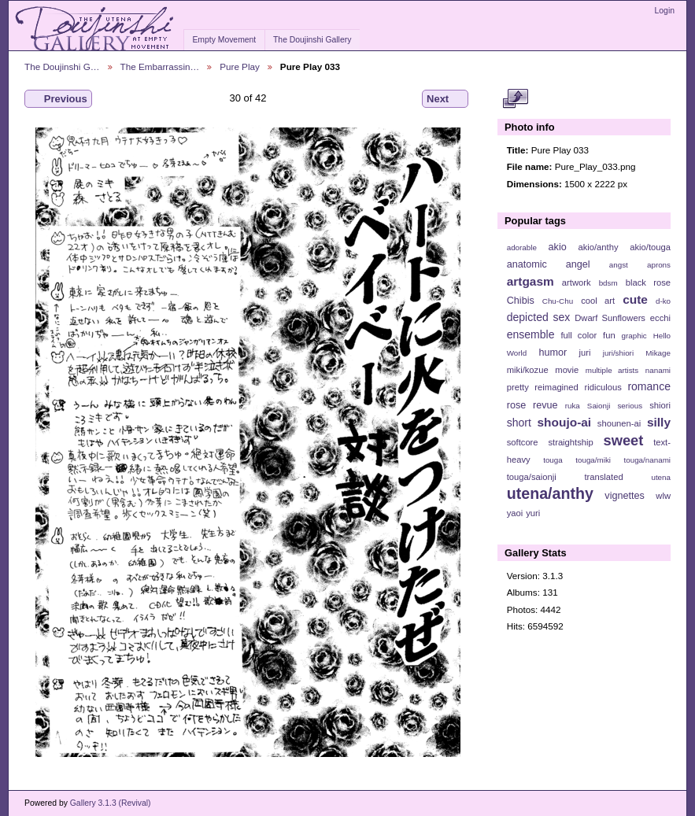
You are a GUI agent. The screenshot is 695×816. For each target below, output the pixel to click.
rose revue (532, 405)
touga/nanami (647, 460)
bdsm (608, 283)
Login (665, 10)
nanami (658, 370)
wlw (663, 495)
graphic (634, 335)
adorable (522, 247)
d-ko (663, 301)
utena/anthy (550, 493)
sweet (624, 440)
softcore (522, 442)
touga (553, 460)
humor (552, 352)
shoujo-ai (565, 422)
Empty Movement (224, 39)
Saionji (598, 405)
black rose (648, 282)
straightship (570, 442)
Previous (58, 99)
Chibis (520, 300)
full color (578, 335)
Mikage (658, 353)
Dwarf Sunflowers (610, 318)
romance (649, 386)
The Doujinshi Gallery (312, 39)
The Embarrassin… (160, 66)
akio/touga (650, 247)
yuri (533, 513)
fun (609, 335)
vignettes (624, 495)
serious (629, 405)
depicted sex (539, 317)
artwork (576, 282)
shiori (660, 405)
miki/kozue (528, 370)
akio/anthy (598, 247)
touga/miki (593, 460)
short (519, 422)
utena (661, 477)
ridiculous (602, 387)
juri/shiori (618, 353)
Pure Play (240, 66)
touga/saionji (531, 477)
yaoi (515, 513)
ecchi (660, 318)
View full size (515, 99)
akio (558, 247)
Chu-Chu (557, 301)
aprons (659, 264)
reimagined (556, 387)
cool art (598, 300)
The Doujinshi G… (62, 66)
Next (445, 99)
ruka (572, 405)
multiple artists (612, 370)
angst (618, 264)
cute (635, 299)
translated (603, 477)
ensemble (531, 334)
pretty (518, 387)
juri (585, 352)
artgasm (530, 281)
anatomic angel (548, 264)
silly (659, 422)
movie (567, 370)
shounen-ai (619, 423)
